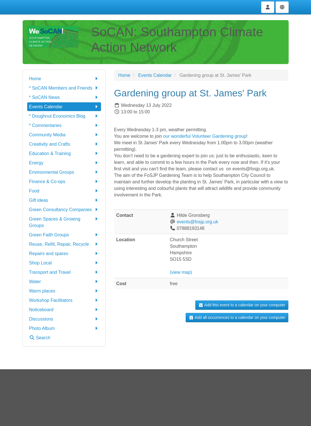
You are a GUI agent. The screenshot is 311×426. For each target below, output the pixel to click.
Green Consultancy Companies (64, 209)
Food (64, 191)
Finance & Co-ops (64, 181)
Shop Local (64, 263)
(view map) (181, 272)
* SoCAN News (64, 97)
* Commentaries (64, 125)
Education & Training (64, 153)
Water (64, 281)
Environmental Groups (64, 172)
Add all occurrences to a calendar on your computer (237, 317)
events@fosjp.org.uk (197, 221)
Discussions (64, 319)
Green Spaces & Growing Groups (64, 222)
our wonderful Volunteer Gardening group (204, 136)
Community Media (64, 135)
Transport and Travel (64, 272)
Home (64, 78)
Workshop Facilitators (64, 300)
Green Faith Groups (64, 235)
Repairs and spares (64, 253)
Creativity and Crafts (64, 144)
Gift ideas (64, 200)
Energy (64, 163)
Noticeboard (64, 309)
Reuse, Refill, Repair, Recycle (64, 244)
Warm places (64, 291)
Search (39, 337)
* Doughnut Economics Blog (64, 116)
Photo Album (64, 328)
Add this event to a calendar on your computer (241, 305)
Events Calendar (64, 106)
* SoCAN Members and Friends (64, 88)
